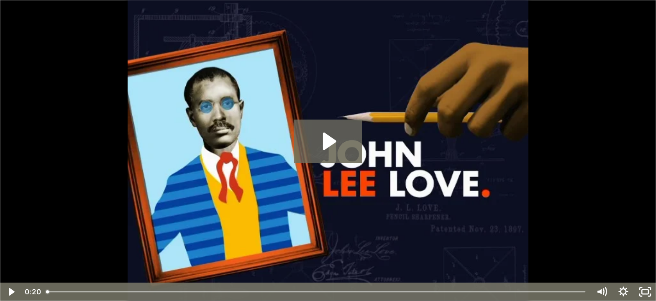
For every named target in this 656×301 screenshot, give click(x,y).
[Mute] (601, 292)
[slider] (316, 292)
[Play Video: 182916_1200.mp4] (328, 141)
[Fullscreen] (645, 292)
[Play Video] (11, 292)
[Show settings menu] (623, 292)
